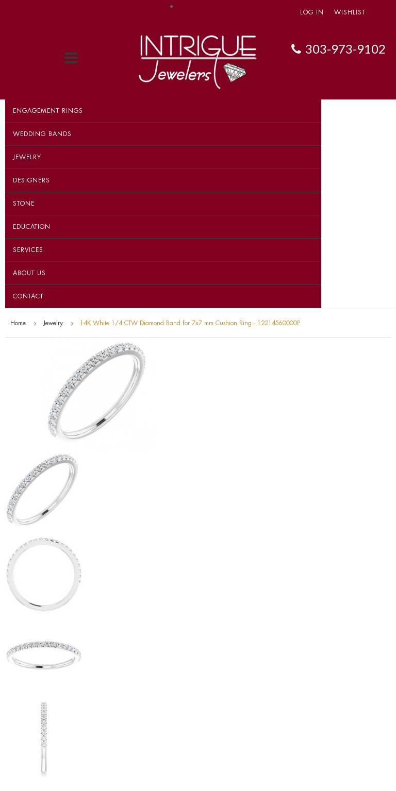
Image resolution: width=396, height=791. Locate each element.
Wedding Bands (42, 134)
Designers (31, 180)
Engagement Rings (48, 111)
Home (18, 323)
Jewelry (27, 157)
